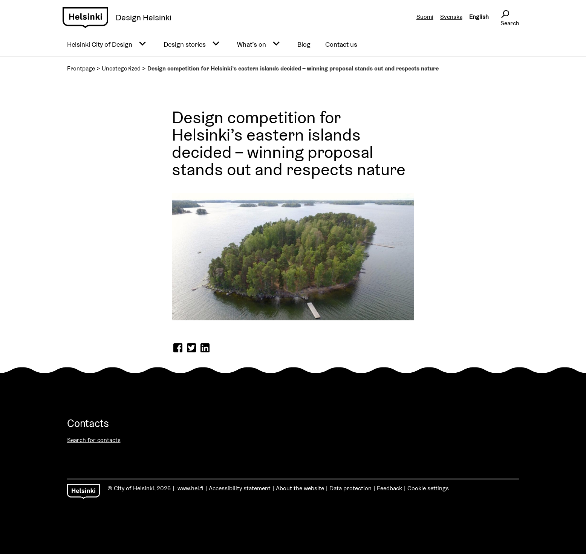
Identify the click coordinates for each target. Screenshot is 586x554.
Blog (304, 44)
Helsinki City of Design (99, 44)
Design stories (185, 44)
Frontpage (81, 68)
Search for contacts (94, 440)
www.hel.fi (190, 488)
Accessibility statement (240, 488)
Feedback (389, 488)
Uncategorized (121, 68)
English (479, 17)
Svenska (451, 17)
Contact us (341, 44)
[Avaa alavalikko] (142, 44)
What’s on (251, 44)
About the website (300, 488)
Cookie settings (428, 488)
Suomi (424, 17)
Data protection (350, 488)
